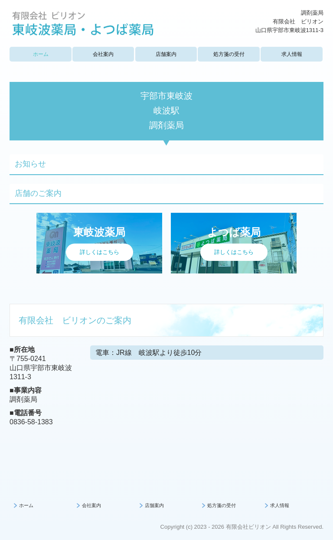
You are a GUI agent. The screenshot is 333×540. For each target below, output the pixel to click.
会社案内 (103, 54)
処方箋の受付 (229, 54)
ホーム (41, 54)
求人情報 (291, 54)
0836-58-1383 (31, 422)
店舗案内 (166, 54)
